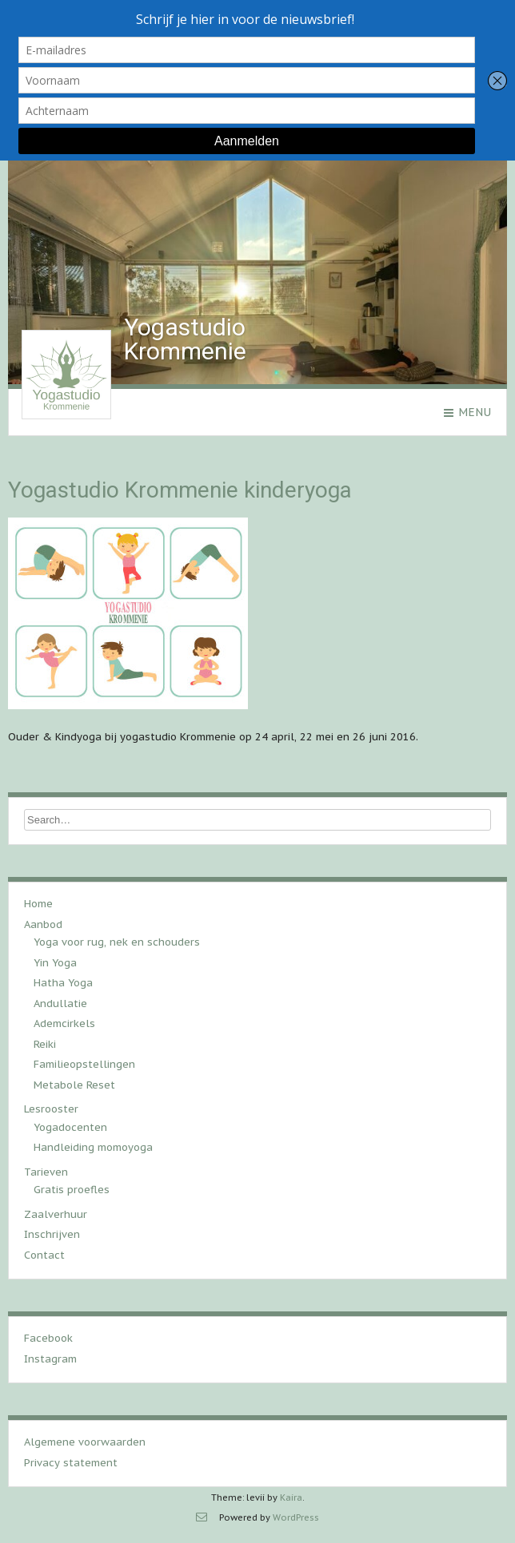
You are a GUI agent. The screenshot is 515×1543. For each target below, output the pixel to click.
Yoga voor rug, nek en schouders (117, 942)
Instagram (50, 1359)
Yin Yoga (55, 963)
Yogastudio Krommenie (185, 339)
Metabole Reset (74, 1085)
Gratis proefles (72, 1189)
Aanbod (43, 924)
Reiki (45, 1044)
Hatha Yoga (63, 983)
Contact (44, 1255)
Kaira (291, 1497)
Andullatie (60, 1003)
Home (38, 903)
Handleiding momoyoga (93, 1147)
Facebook (48, 1338)
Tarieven (46, 1172)
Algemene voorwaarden (85, 1442)
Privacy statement (71, 1463)
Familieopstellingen (84, 1064)
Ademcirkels (64, 1023)
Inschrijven (52, 1234)
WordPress (296, 1517)
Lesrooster (51, 1109)
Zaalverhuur (55, 1214)
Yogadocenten (70, 1127)
